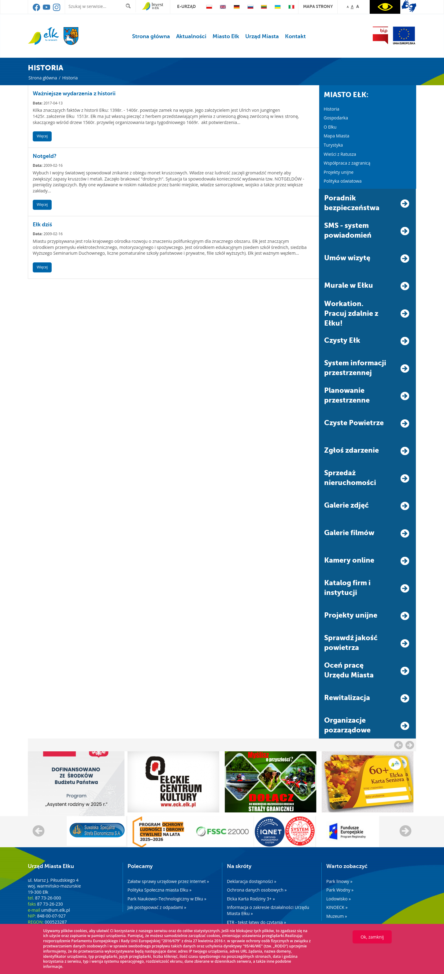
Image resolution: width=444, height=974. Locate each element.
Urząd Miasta (262, 36)
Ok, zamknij (372, 937)
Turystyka (333, 145)
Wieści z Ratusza (340, 154)
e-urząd (186, 6)
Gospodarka (336, 118)
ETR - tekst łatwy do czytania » (256, 922)
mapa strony (318, 6)
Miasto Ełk (226, 36)
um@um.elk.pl (55, 910)
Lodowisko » (338, 899)
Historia (331, 109)
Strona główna (151, 36)
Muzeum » (336, 916)
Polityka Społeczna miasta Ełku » (159, 890)
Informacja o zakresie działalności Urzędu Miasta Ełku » (268, 910)
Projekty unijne (339, 172)
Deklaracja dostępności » (251, 881)
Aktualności (191, 36)
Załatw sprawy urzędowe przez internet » (168, 881)
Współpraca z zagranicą (347, 163)
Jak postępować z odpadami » (157, 907)
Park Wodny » (339, 890)
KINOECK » (337, 907)
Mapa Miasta (337, 136)
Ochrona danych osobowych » (257, 890)
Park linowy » (339, 881)
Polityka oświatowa (343, 181)
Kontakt (295, 36)
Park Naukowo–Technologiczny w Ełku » (167, 899)
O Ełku (330, 127)
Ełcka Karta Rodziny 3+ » (251, 899)
